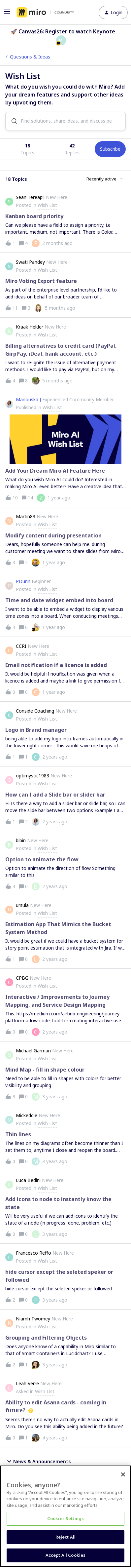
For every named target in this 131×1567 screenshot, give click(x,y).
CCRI (21, 646)
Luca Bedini (28, 1180)
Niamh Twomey (33, 1318)
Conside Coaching (35, 711)
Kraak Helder (29, 327)
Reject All (65, 1537)
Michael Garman (33, 1050)
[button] (7, 14)
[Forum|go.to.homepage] (45, 12)
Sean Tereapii (30, 197)
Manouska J (28, 399)
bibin (21, 840)
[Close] (123, 1474)
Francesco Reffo (33, 1253)
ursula (22, 905)
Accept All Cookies (65, 1555)
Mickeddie (26, 1115)
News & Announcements (38, 1461)
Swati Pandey (30, 262)
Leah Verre (27, 1383)
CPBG (22, 978)
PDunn (23, 581)
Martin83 (25, 516)
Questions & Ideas (30, 57)
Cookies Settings (65, 1518)
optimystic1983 (32, 775)
